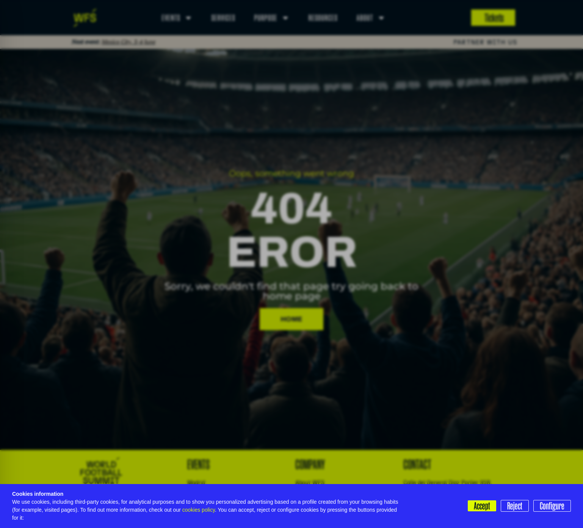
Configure (552, 506)
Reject (514, 506)
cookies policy (198, 510)
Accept (482, 506)
